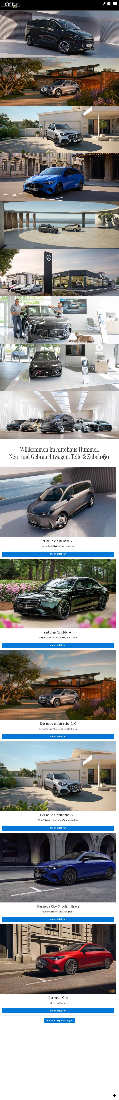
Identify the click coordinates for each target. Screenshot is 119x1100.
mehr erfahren (58, 554)
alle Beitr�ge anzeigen (59, 1020)
